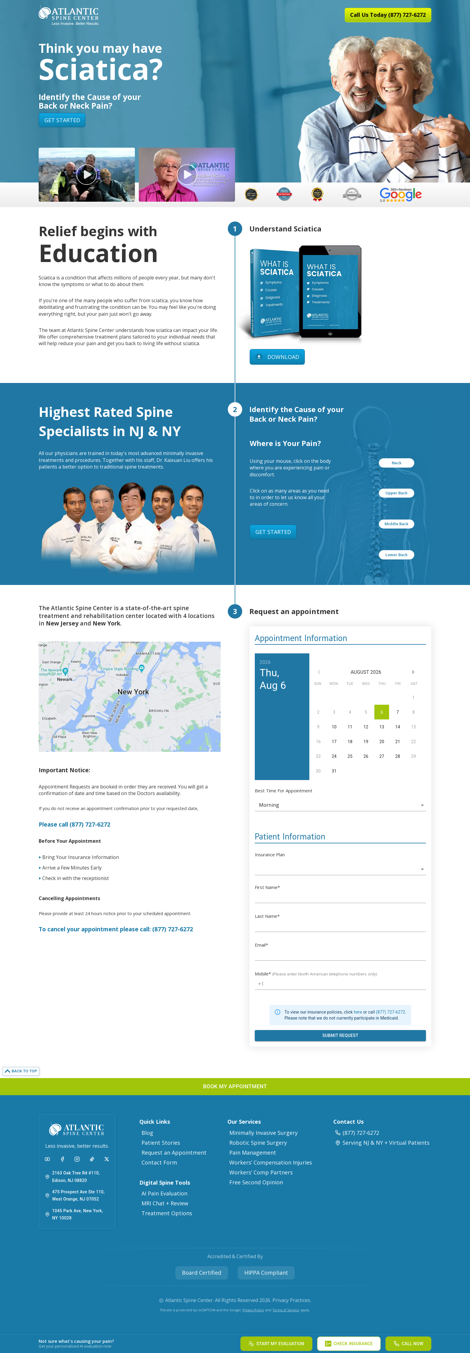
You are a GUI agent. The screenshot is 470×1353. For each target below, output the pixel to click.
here (358, 1012)
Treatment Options (166, 1213)
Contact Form (159, 1162)
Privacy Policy (253, 1310)
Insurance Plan (270, 854)
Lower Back (396, 554)
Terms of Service (286, 1310)
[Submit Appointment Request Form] (340, 1035)
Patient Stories (160, 1142)
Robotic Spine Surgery (258, 1142)
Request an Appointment (174, 1152)
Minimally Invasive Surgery (263, 1132)
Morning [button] (269, 805)
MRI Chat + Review (164, 1203)
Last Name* (267, 916)
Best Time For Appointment (283, 790)
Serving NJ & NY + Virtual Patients (382, 1142)
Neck (396, 463)
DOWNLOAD (277, 357)
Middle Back (396, 523)
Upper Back (396, 493)
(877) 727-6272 (390, 1012)
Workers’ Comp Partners (261, 1172)
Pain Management (252, 1152)
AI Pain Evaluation (164, 1193)
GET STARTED (62, 120)
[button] (87, 175)
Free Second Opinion (256, 1182)
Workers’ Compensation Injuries (270, 1162)
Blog (147, 1132)
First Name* (267, 887)
